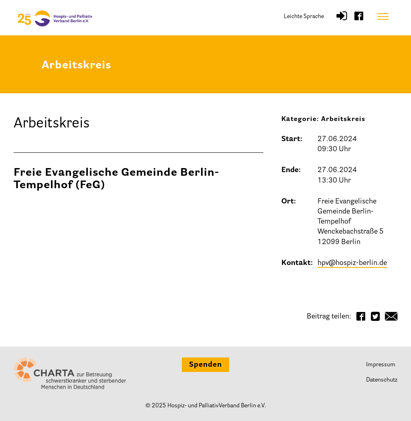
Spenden (205, 365)
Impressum (380, 365)
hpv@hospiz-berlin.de (352, 263)
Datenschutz (381, 380)
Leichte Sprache (304, 17)
